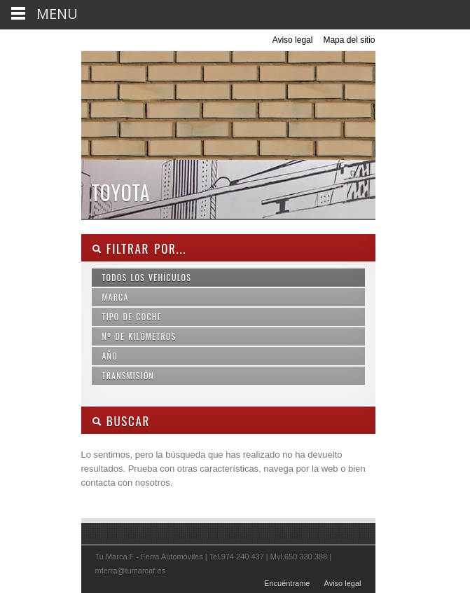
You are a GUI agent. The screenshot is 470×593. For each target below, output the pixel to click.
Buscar (121, 421)
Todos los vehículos (147, 277)
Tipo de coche (132, 316)
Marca (115, 297)
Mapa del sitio (349, 40)
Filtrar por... (139, 248)
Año (110, 356)
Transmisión (128, 375)
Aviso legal (292, 40)
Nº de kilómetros (139, 336)
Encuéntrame (287, 583)
